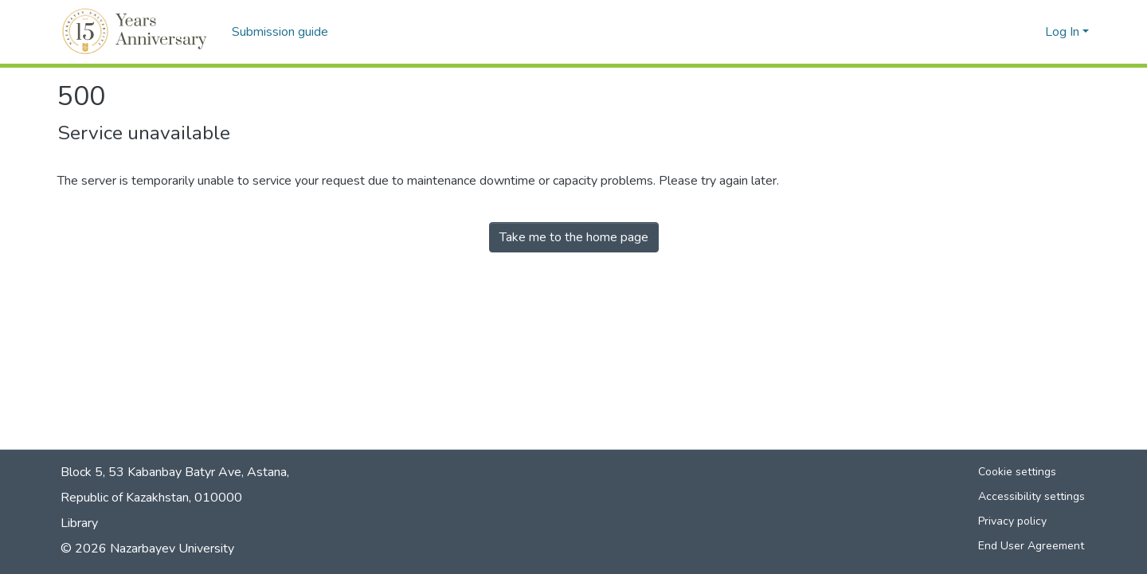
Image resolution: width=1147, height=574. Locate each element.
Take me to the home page (573, 237)
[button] (136, 32)
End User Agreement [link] (1031, 545)
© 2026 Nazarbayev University (147, 548)
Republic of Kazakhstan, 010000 (151, 497)
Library (79, 523)
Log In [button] (1063, 32)
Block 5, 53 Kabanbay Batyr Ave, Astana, (175, 472)
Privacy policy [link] (1012, 521)
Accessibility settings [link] (1031, 496)
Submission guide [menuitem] (280, 32)
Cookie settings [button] (1017, 471)
